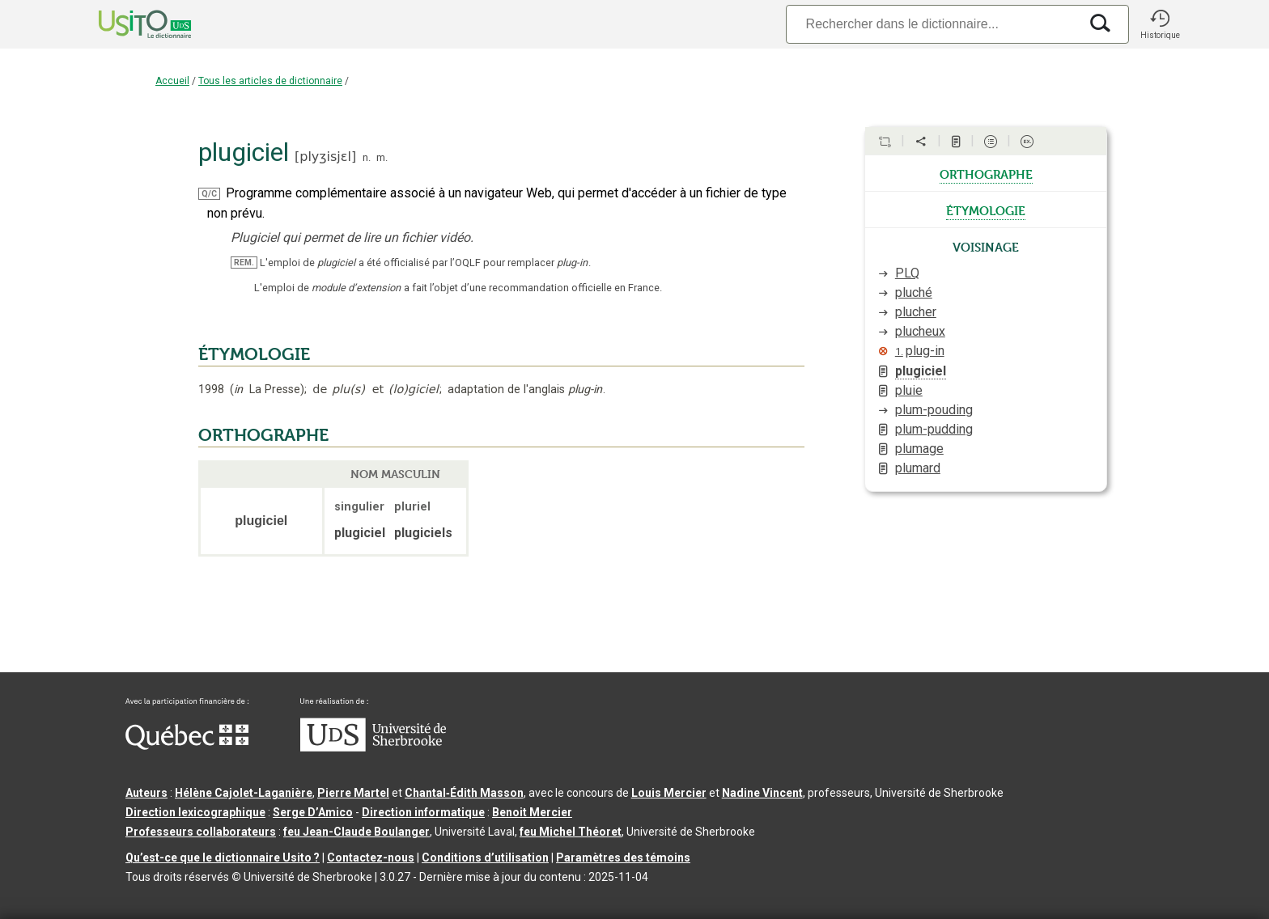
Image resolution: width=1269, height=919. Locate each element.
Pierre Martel (353, 792)
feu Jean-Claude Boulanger (356, 831)
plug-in (919, 350)
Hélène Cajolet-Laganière (243, 792)
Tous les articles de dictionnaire (270, 81)
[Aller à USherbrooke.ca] (373, 747)
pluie (909, 390)
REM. (244, 262)
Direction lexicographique (195, 812)
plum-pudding (934, 429)
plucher (915, 312)
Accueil (172, 81)
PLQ (907, 273)
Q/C (209, 193)
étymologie (985, 209)
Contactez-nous (370, 857)
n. (367, 157)
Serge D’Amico (313, 812)
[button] (1159, 24)
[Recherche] (932, 24)
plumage (919, 448)
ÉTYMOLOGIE (254, 354)
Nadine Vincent (762, 792)
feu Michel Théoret (571, 831)
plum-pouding (934, 409)
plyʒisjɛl (325, 156)
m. (382, 157)
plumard (917, 468)
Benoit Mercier (532, 812)
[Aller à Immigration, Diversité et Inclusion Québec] (186, 745)
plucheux (920, 331)
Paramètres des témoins (623, 857)
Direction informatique (423, 812)
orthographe (986, 173)
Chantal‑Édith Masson (464, 792)
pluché (913, 292)
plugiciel (920, 371)
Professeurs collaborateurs (200, 831)
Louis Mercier (669, 792)
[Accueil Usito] (127, 24)
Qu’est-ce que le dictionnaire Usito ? (222, 857)
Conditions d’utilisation (485, 857)
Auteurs (146, 792)
